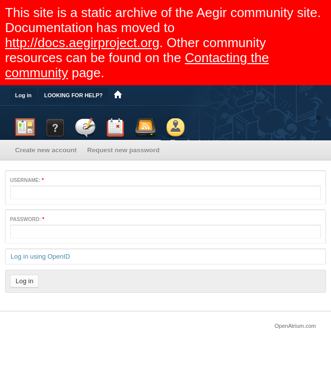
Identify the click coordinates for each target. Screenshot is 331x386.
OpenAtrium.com (295, 326)
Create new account (46, 150)
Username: (27, 180)
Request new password (123, 150)
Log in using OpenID (40, 256)
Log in (23, 95)
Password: (27, 219)
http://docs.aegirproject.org (82, 42)
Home (118, 95)
